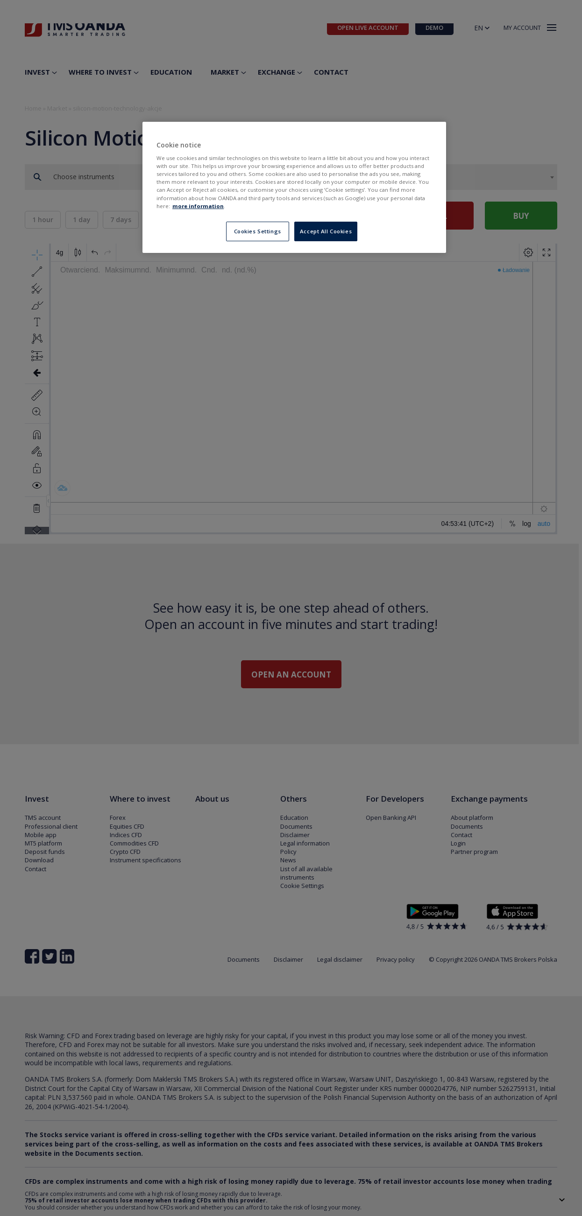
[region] (294, 187)
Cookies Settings (257, 231)
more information (198, 206)
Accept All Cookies (326, 231)
